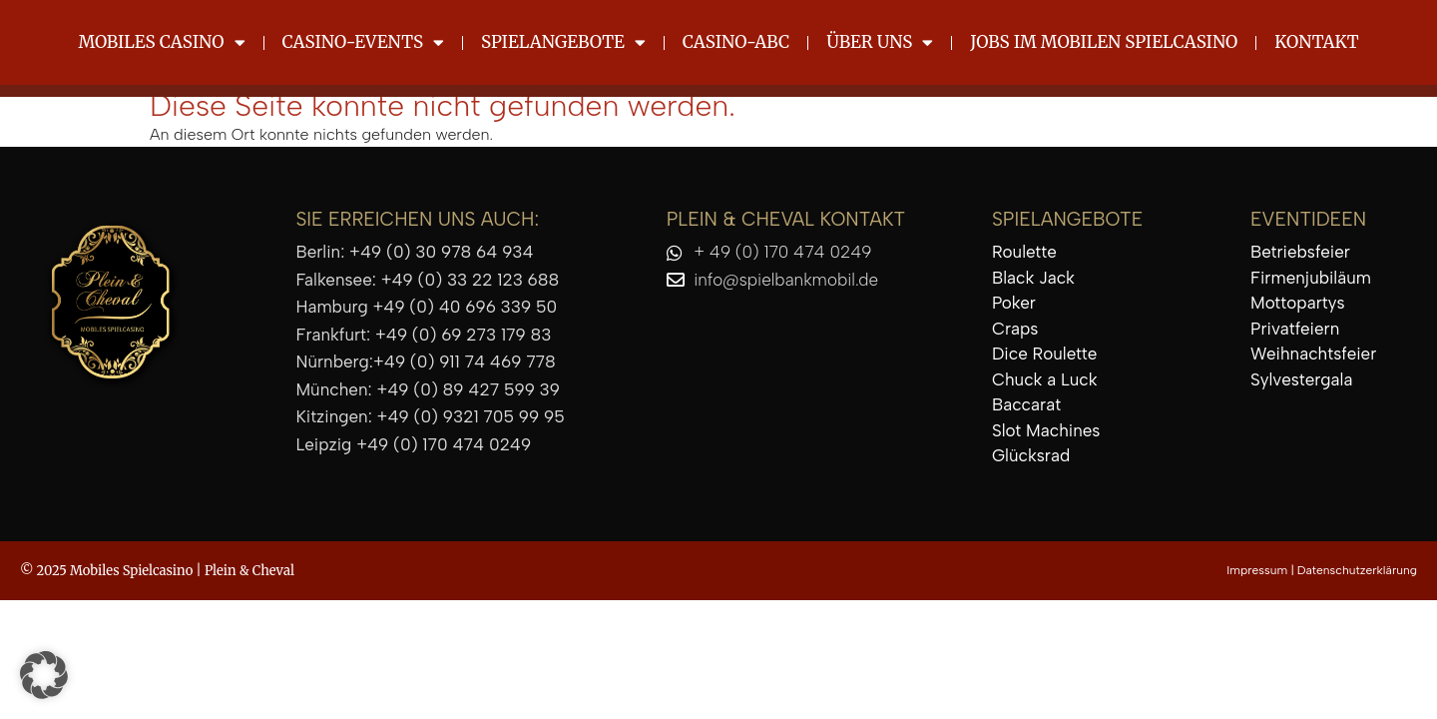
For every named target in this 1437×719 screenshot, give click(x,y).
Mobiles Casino (161, 42)
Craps (1015, 329)
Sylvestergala (1301, 379)
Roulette (1024, 252)
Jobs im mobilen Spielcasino (1103, 42)
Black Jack (1033, 278)
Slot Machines (1046, 430)
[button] (44, 675)
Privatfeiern (1294, 329)
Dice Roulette (1044, 353)
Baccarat (1026, 404)
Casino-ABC (736, 42)
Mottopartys (1297, 303)
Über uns (879, 42)
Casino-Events (363, 42)
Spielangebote (563, 42)
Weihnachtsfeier (1313, 353)
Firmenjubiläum (1310, 278)
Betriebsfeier (1300, 252)
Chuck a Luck (1045, 379)
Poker (1014, 303)
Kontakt (1316, 42)
